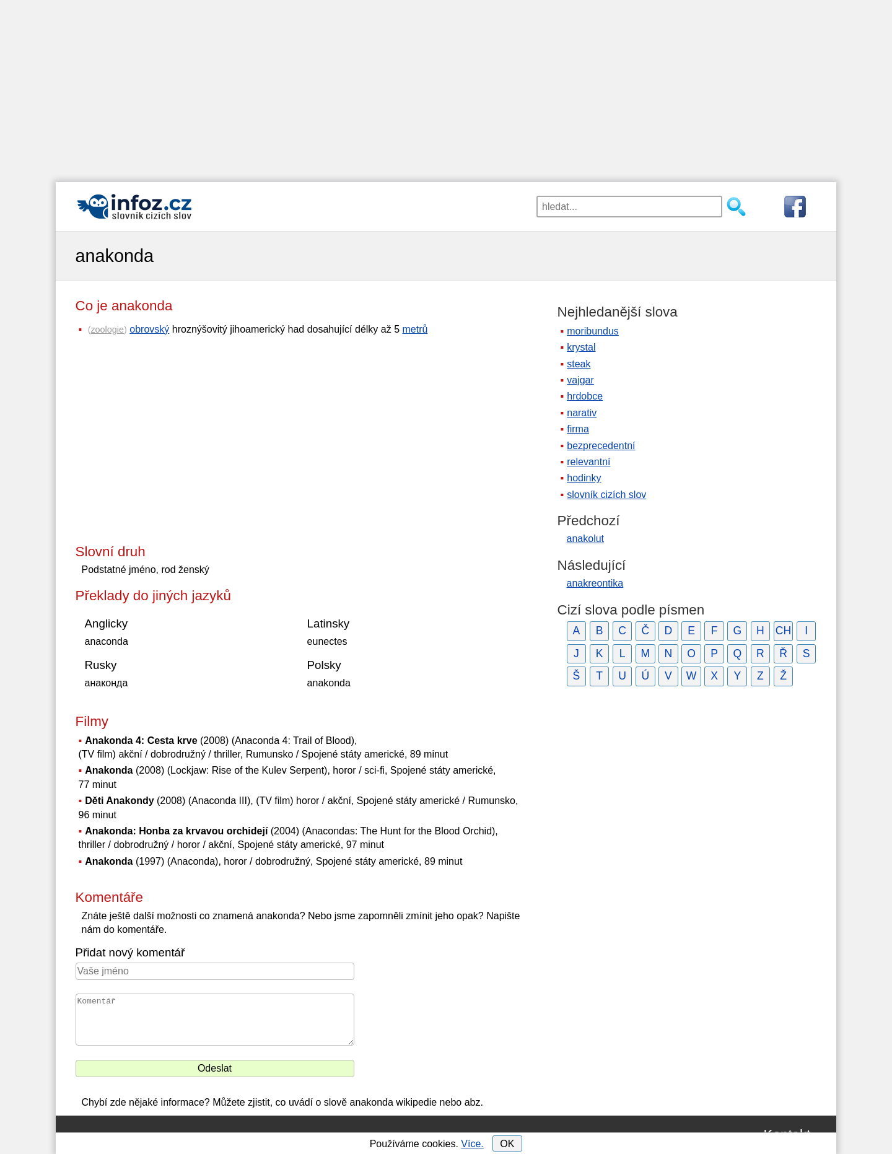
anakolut (586, 538)
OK (507, 1144)
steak (578, 364)
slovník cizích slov (606, 494)
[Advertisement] (446, 86)
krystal (581, 347)
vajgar (580, 380)
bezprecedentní (601, 445)
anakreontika (595, 583)
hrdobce (585, 396)
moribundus (593, 331)
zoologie (107, 329)
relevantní (588, 462)
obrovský (149, 329)
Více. (472, 1144)
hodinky (584, 478)
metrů (415, 329)
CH (783, 630)
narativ (582, 413)
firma (578, 429)
